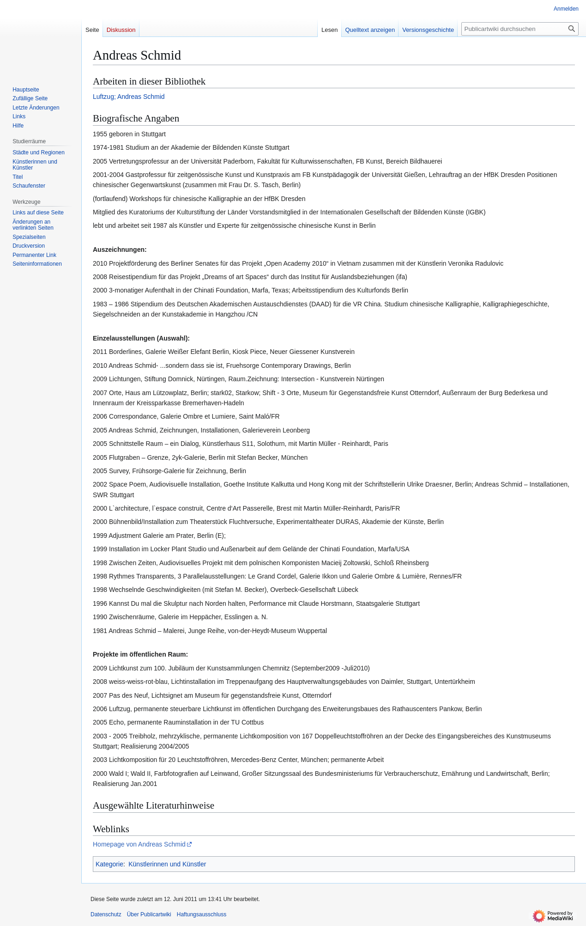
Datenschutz (106, 914)
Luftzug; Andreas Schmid (129, 96)
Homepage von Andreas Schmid (139, 844)
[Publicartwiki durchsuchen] (520, 29)
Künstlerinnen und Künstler (167, 864)
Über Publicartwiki (149, 914)
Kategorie (109, 864)
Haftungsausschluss (201, 914)
